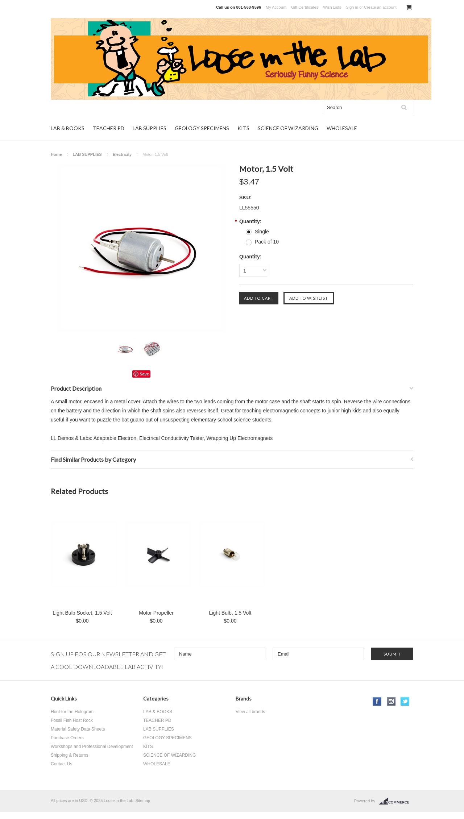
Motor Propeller (156, 613)
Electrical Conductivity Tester (171, 438)
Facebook (377, 701)
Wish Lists (332, 7)
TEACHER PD (108, 128)
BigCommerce (396, 801)
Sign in (352, 7)
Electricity (122, 154)
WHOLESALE (342, 128)
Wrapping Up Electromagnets (240, 438)
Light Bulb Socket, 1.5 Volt (82, 613)
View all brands (250, 711)
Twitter (405, 701)
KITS (243, 128)
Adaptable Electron (115, 438)
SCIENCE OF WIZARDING (288, 128)
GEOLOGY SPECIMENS (202, 128)
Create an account (380, 7)
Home (56, 154)
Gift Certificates (304, 7)
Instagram (391, 701)
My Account (276, 7)
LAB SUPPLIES (149, 128)
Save (144, 374)
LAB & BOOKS (67, 128)
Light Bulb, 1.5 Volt (230, 613)
